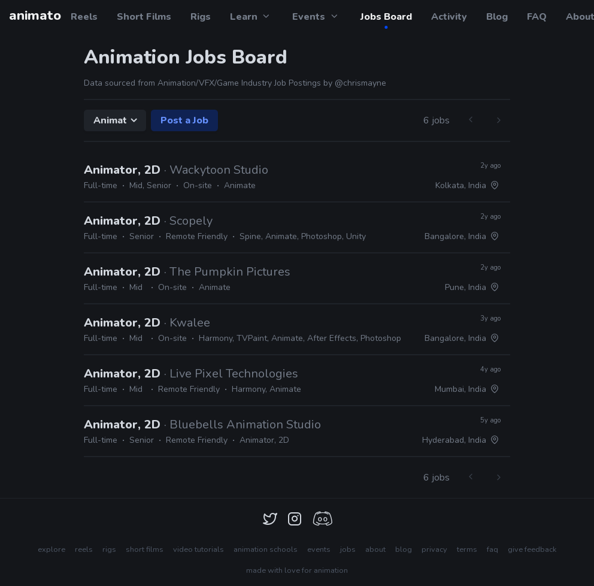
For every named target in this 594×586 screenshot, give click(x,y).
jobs (348, 549)
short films (144, 549)
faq (492, 549)
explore (51, 549)
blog (403, 549)
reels (84, 549)
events (319, 549)
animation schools (266, 549)
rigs (109, 549)
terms (467, 549)
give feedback (532, 549)
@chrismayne (360, 83)
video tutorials (198, 549)
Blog (497, 16)
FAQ (537, 16)
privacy (434, 549)
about (375, 549)
